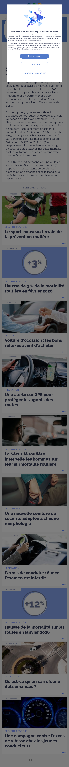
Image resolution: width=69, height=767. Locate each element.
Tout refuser (34, 64)
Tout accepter (34, 56)
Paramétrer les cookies (34, 73)
